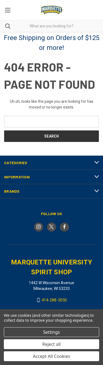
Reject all (51, 344)
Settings (51, 332)
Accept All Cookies (51, 356)
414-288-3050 (54, 300)
